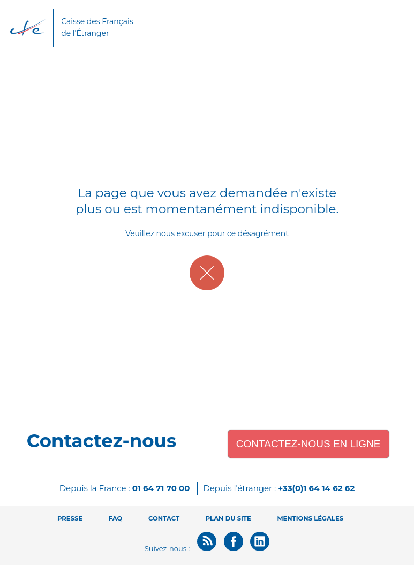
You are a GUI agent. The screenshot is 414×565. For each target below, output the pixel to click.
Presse (69, 518)
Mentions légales (310, 518)
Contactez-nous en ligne (308, 443)
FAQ (116, 518)
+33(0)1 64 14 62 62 (316, 488)
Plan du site (228, 518)
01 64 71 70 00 (161, 488)
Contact (163, 518)
